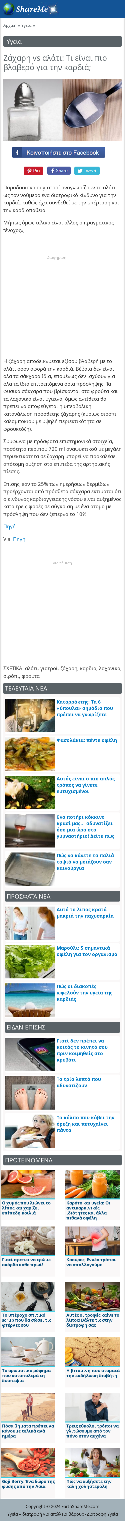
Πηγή (9, 526)
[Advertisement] (57, 302)
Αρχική (9, 25)
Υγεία (26, 25)
